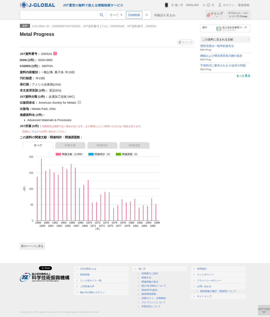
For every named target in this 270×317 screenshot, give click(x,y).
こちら (33, 131)
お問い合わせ (204, 286)
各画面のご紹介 (150, 273)
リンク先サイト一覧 (91, 280)
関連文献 (70, 145)
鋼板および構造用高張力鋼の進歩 (221, 55)
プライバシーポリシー (209, 280)
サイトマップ (204, 296)
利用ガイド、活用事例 (154, 298)
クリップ (217, 15)
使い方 (179, 5)
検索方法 (146, 277)
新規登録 (243, 5)
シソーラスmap (238, 15)
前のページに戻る (32, 246)
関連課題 (134, 145)
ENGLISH (192, 5)
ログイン (228, 5)
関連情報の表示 (150, 281)
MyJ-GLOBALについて (154, 285)
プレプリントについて (154, 302)
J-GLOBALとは (88, 268)
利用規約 (202, 268)
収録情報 (85, 274)
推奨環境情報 (149, 294)
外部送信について (151, 306)
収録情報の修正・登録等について (218, 291)
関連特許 (102, 145)
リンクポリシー (205, 274)
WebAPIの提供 (150, 290)
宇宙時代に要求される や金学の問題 (223, 65)
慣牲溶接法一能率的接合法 (217, 45)
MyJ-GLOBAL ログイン (92, 292)
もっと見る (243, 75)
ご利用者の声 (87, 286)
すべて (38, 145)
